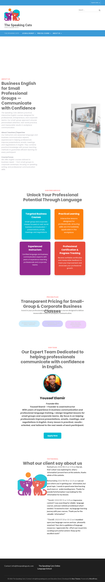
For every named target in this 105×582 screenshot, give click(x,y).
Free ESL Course (43, 33)
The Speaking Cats (18, 25)
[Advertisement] (52, 51)
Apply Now (52, 435)
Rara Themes (76, 579)
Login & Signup (28, 33)
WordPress (93, 579)
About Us (56, 33)
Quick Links (95, 2)
